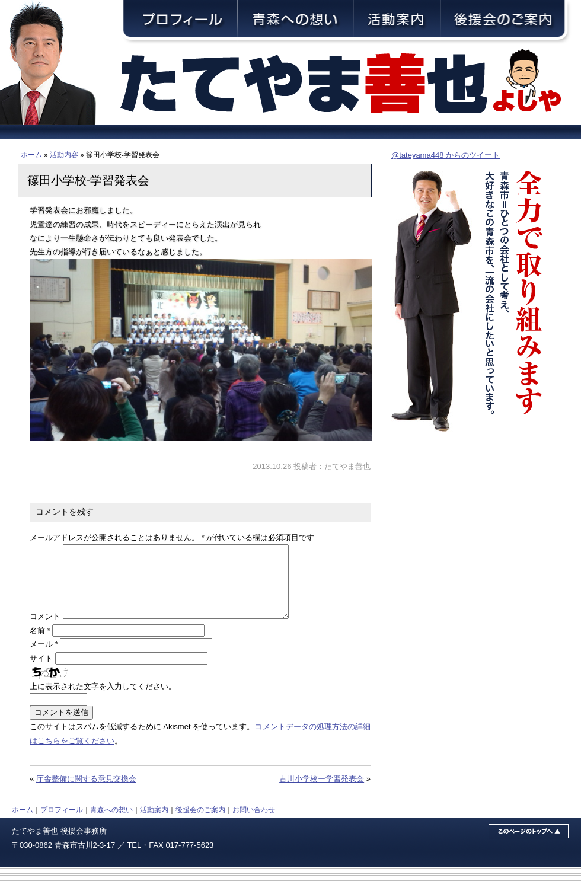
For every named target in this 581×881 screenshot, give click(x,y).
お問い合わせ (253, 824)
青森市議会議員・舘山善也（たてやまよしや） (350, 84)
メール (44, 658)
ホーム (31, 154)
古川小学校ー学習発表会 (321, 793)
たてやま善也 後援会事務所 (59, 845)
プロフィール (61, 824)
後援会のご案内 (200, 824)
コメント (45, 630)
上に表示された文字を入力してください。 (103, 700)
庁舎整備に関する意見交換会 (86, 793)
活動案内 (154, 824)
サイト (41, 672)
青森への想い (111, 824)
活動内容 (64, 154)
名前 (40, 644)
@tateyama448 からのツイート (445, 155)
